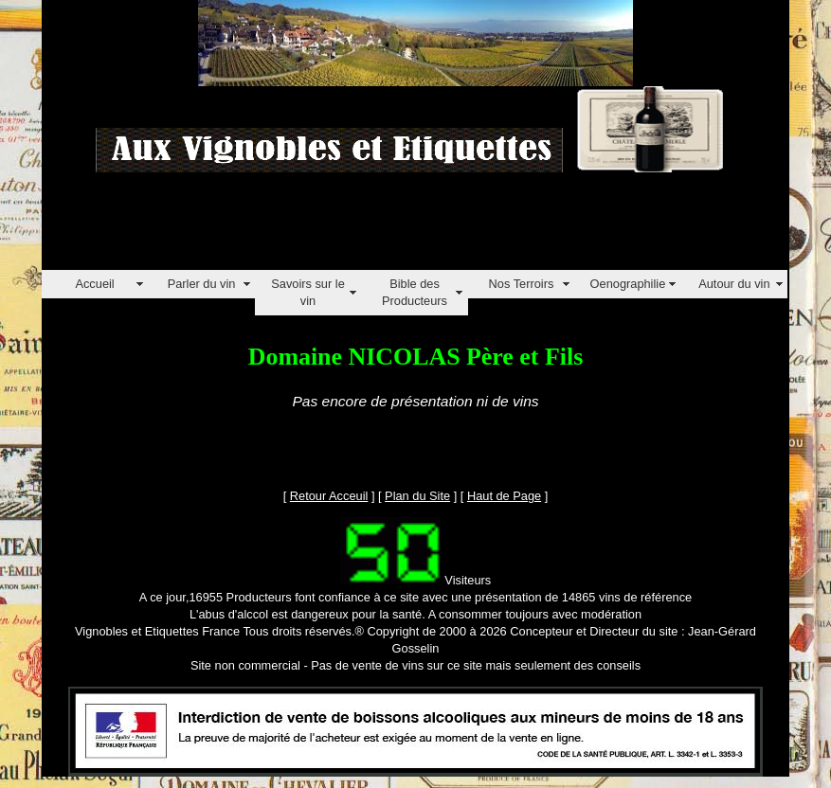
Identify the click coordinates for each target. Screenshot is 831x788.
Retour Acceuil (329, 496)
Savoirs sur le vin (308, 292)
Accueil (94, 284)
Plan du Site (417, 496)
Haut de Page (504, 496)
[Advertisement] (387, 227)
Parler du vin (202, 284)
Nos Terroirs (521, 284)
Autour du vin (733, 284)
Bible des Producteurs (414, 292)
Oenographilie (628, 284)
